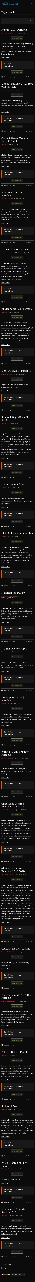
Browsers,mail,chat (7, 33)
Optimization (11, 952)
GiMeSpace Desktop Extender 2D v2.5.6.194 (13, 870)
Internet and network (13, 596)
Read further (5, 58)
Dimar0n (6, 77)
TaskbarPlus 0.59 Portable (15, 948)
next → (10, 1264)
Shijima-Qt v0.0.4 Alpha (14, 648)
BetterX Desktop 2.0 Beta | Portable (16, 753)
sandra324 (6, 526)
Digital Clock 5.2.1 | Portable (17, 533)
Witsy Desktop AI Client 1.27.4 (14, 1164)
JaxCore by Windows (13, 484)
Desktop (4, 90)
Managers (10, 810)
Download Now (17, 38)
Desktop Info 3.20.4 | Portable (12, 699)
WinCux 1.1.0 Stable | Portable (13, 194)
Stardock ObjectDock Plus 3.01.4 (15, 418)
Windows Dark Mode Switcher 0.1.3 (13, 1211)
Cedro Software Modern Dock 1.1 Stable (14, 140)
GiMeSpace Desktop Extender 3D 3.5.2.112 (12, 805)
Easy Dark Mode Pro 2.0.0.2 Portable (16, 996)
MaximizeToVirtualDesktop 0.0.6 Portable (17, 85)
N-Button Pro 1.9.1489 (13, 592)
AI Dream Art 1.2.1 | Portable (16, 308)
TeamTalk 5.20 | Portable (15, 249)
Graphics (10, 198)
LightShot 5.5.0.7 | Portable (16, 370)
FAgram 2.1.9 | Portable (14, 29)
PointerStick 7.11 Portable (15, 1052)
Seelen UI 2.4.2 (9, 1106)
